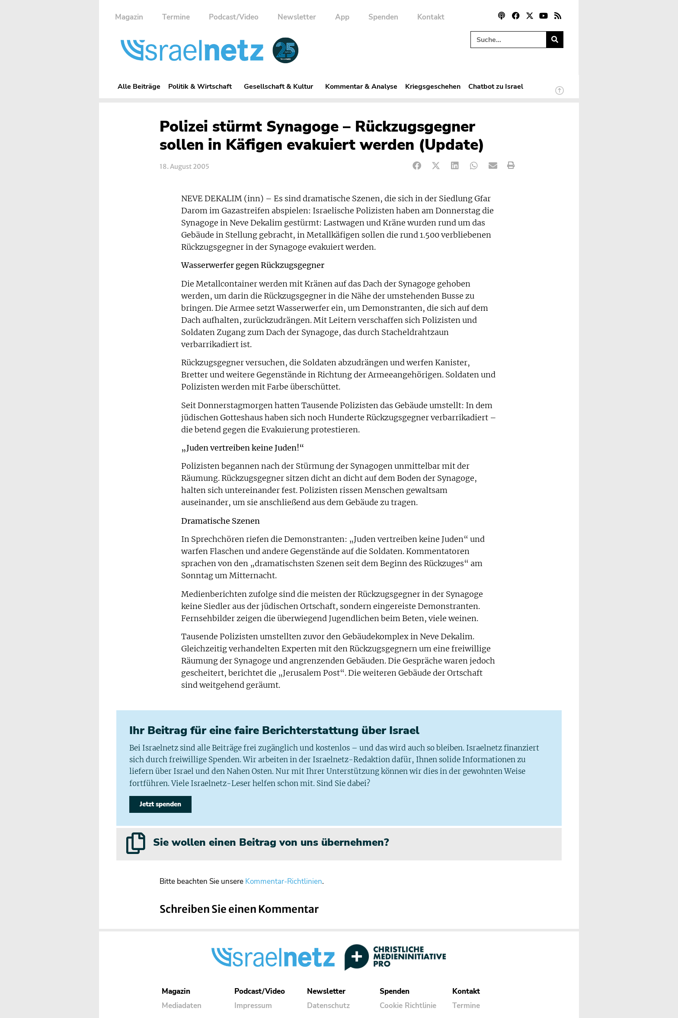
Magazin (129, 17)
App (342, 17)
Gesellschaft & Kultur (280, 86)
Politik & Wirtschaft (202, 86)
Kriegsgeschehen (433, 86)
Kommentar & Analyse (361, 86)
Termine (176, 17)
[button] (417, 165)
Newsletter (297, 17)
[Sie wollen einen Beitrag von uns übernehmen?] (136, 843)
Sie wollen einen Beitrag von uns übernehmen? (271, 842)
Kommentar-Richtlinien (283, 881)
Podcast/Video (234, 17)
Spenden (383, 17)
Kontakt (431, 17)
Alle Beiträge (139, 86)
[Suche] (554, 40)
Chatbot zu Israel (495, 86)
